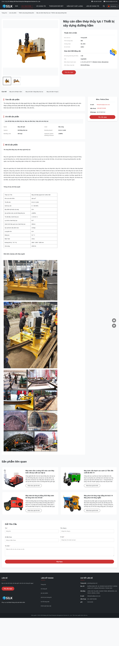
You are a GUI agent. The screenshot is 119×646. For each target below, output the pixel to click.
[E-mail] (114, 320)
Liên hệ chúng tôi (92, 6)
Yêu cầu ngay (102, 117)
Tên (6, 528)
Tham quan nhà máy (56, 6)
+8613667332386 (101, 108)
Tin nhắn (7, 546)
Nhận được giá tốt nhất (34, 485)
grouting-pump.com (92, 584)
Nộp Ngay (59, 563)
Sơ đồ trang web (45, 603)
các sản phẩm (12, 13)
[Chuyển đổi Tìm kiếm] (103, 6)
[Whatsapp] (114, 326)
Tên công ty (63, 528)
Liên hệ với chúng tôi (46, 598)
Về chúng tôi (41, 6)
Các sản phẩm (26, 6)
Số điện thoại (8, 537)
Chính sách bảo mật (46, 607)
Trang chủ (4, 13)
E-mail (62, 537)
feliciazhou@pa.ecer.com (111, 1)
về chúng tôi (44, 590)
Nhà (16, 6)
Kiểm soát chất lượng (75, 6)
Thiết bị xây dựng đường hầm (26, 13)
